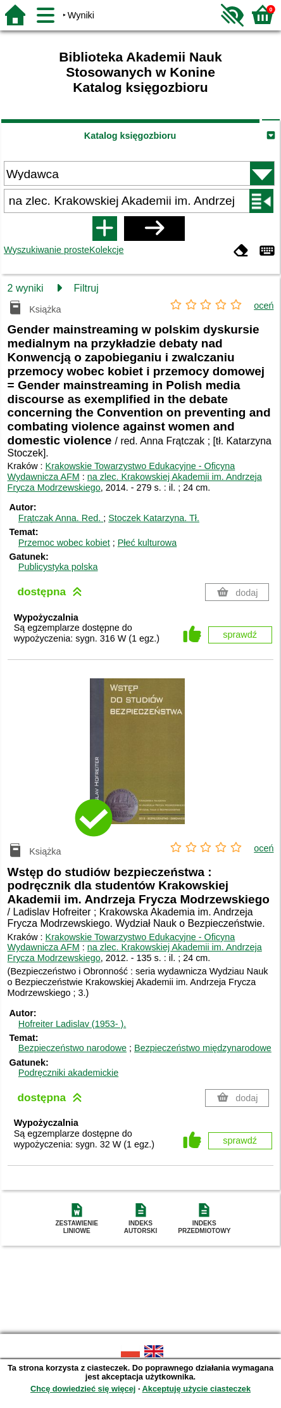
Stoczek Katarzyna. (153, 518)
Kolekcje (106, 250)
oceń (263, 305)
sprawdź (240, 635)
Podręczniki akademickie (68, 1073)
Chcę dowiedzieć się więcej (82, 1388)
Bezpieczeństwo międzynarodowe (203, 1048)
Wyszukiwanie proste (46, 250)
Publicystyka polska (58, 567)
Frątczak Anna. (60, 518)
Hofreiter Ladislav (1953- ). (72, 1024)
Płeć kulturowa (147, 543)
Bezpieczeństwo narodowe (72, 1048)
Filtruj (86, 288)
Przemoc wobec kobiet (64, 543)
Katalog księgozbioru (130, 136)
